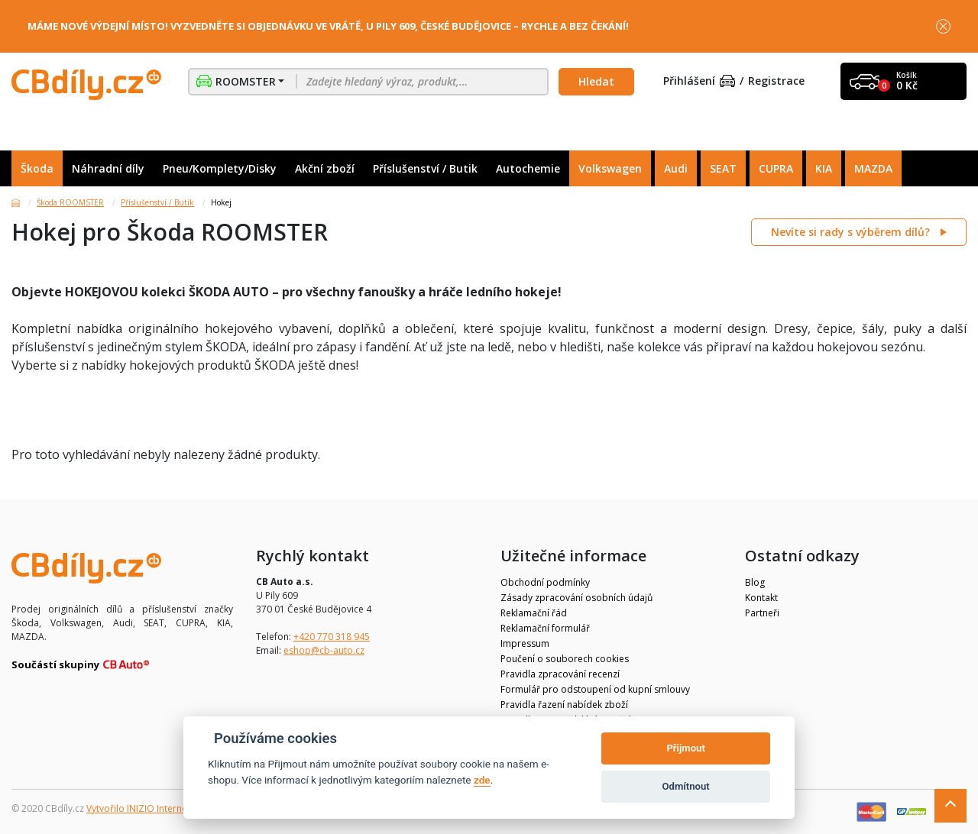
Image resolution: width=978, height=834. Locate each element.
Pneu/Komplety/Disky (220, 168)
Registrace (776, 81)
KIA (823, 168)
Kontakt (761, 597)
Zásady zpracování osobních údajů (576, 597)
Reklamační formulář (545, 628)
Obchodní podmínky (545, 582)
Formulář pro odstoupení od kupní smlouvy (595, 689)
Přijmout (685, 748)
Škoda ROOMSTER (70, 202)
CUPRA (776, 168)
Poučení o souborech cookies (564, 658)
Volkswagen (610, 168)
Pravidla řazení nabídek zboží (564, 704)
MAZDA (873, 168)
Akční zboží (325, 168)
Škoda (37, 168)
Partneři (762, 612)
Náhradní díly (108, 168)
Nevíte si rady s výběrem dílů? (852, 232)
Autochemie (528, 168)
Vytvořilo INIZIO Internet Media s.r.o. (164, 808)
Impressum (524, 643)
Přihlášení (699, 81)
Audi (676, 168)
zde (482, 780)
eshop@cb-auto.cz (323, 650)
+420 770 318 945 (331, 636)
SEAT (723, 168)
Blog (755, 582)
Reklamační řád (533, 612)
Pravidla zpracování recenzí (560, 674)
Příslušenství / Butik (425, 168)
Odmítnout (686, 786)
